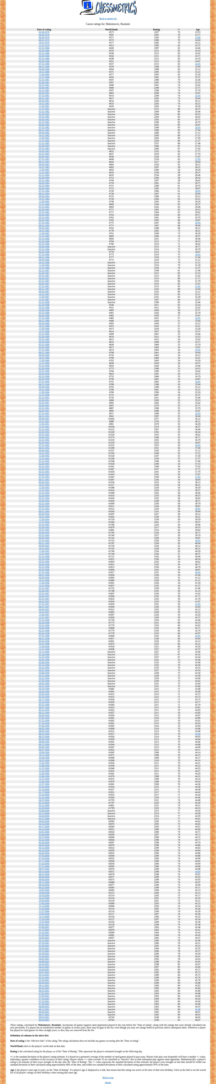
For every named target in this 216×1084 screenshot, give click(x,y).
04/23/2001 (44, 967)
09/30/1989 (44, 355)
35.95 (197, 413)
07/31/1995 (44, 540)
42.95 (197, 636)
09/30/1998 (44, 641)
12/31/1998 (44, 649)
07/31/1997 (44, 604)
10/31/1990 (44, 389)
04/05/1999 (44, 683)
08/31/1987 (44, 289)
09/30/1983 (44, 164)
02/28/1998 (44, 622)
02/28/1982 (44, 114)
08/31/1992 (44, 448)
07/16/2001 (44, 998)
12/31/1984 (44, 204)
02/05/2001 (44, 938)
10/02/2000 (44, 890)
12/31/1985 (44, 236)
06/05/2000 (44, 845)
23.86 (197, 37)
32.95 (197, 318)
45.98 (197, 1009)
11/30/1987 (44, 297)
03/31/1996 (44, 562)
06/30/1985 (44, 220)
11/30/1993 (44, 487)
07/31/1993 (44, 477)
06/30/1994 (44, 506)
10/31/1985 (44, 231)
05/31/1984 (44, 185)
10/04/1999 (44, 752)
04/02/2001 (44, 959)
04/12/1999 (44, 686)
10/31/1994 (44, 517)
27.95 (197, 159)
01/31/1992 (44, 429)
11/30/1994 (44, 519)
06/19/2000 (44, 850)
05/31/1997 (44, 599)
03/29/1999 (44, 681)
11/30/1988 (44, 328)
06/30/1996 (44, 569)
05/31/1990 (44, 376)
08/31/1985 (44, 225)
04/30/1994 (44, 501)
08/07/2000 (44, 869)
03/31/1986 (44, 244)
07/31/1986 (44, 254)
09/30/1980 (44, 69)
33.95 (197, 350)
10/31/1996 (44, 580)
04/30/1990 (44, 374)
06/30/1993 (44, 474)
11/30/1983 (44, 170)
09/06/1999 (44, 742)
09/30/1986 (44, 260)
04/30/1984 (44, 183)
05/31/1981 (44, 90)
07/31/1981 (44, 95)
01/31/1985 (44, 207)
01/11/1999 (44, 652)
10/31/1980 (44, 72)
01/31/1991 (44, 397)
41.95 (197, 604)
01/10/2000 (44, 789)
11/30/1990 (44, 392)
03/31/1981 (44, 85)
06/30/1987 (44, 283)
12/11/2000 (44, 916)
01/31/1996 (44, 556)
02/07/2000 (44, 800)
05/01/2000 (44, 832)
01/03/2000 (44, 787)
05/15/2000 (44, 837)
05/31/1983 (44, 154)
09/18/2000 (44, 885)
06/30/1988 (44, 315)
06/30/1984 (44, 188)
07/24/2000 (44, 863)
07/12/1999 (44, 720)
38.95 (197, 509)
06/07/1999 (44, 707)
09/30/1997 (44, 609)
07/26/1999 (44, 726)
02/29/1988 (44, 305)
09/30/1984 (44, 196)
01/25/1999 (44, 657)
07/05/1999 (44, 718)
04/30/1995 (44, 532)
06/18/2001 (44, 988)
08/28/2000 (44, 877)
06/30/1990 (44, 379)
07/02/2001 (44, 993)
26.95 (197, 127)
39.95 (197, 540)
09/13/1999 (44, 744)
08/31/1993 (44, 479)
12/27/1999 (44, 784)
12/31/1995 (44, 554)
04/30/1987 (44, 278)
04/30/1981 (44, 88)
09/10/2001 (44, 1020)
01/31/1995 (44, 524)
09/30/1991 (44, 419)
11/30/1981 (44, 106)
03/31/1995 (44, 530)
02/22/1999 (44, 667)
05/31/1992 (44, 440)
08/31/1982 (44, 130)
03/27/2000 (44, 818)
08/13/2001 (44, 1009)
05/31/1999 (44, 705)
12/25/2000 (44, 922)
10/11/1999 (44, 755)
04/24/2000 (44, 829)
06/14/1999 (44, 710)
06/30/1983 (44, 156)
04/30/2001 (44, 969)
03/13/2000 (44, 813)
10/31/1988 (44, 326)
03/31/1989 (44, 339)
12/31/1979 (44, 45)
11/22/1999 (44, 771)
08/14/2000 (44, 871)
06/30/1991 (44, 411)
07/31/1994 (44, 509)
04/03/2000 (44, 821)
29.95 (197, 223)
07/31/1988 (44, 318)
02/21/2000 (44, 805)
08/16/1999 (44, 734)
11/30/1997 (44, 615)
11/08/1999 (44, 765)
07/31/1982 (44, 127)
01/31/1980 (44, 48)
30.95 (197, 254)
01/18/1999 (44, 654)
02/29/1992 (44, 432)
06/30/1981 (44, 93)
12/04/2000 (44, 914)
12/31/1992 (44, 458)
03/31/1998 (44, 625)
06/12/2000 (44, 848)
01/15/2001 (44, 930)
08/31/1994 (44, 511)
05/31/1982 (44, 122)
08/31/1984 (44, 193)
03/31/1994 (44, 498)
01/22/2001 (44, 932)
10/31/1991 (44, 421)
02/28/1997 (44, 591)
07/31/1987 (44, 286)
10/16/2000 (44, 895)
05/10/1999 (44, 697)
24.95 (197, 64)
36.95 (197, 445)
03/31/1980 (44, 53)
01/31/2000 (44, 797)
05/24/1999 (44, 702)
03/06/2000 (44, 810)
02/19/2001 (44, 943)
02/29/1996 (44, 559)
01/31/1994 (44, 493)
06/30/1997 (44, 601)
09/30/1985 (44, 228)
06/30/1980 (44, 61)
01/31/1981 (44, 80)
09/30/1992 (44, 450)
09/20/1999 (44, 747)
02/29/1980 (44, 50)
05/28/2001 (44, 980)
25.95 (197, 95)
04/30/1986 (44, 246)
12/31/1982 (44, 140)
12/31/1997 (44, 617)
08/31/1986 (44, 257)
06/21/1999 (44, 712)
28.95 (197, 191)
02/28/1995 (44, 527)
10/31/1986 (44, 262)
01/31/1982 (44, 111)
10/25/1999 (44, 760)
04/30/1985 (44, 215)
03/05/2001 (44, 948)
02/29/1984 (44, 178)
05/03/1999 (44, 694)
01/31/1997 (44, 588)
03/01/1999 (44, 670)
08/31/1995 (44, 543)
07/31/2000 (44, 866)
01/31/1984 (44, 175)
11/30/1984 (44, 201)
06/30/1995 (44, 538)
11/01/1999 (44, 763)
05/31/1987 (44, 281)
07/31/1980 (44, 64)
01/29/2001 (44, 935)
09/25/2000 (44, 887)
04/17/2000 (44, 826)
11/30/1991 (44, 424)
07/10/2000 (44, 858)
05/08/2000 (44, 834)
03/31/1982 (44, 117)
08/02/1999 (44, 728)
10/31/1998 (44, 644)
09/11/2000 (44, 882)
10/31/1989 (44, 358)
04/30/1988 (44, 310)
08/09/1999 (44, 731)
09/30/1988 (44, 323)
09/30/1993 (44, 482)
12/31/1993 (44, 490)
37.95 (197, 477)
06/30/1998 (44, 633)
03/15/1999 (44, 675)
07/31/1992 (44, 445)
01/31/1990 (44, 366)
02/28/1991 (44, 400)
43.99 (197, 734)
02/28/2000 (44, 808)
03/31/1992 (44, 434)
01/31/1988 (44, 302)
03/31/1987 (44, 276)
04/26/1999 (44, 691)
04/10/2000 (44, 824)
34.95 (197, 381)
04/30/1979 (44, 35)
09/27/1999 (44, 750)
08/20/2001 (44, 1012)
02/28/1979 (44, 32)
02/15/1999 (44, 665)
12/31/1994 (44, 522)
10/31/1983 (44, 167)
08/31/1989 (44, 352)
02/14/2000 (44, 803)
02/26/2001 (44, 946)
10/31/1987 (44, 294)
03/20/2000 (44, 816)
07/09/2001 (44, 996)
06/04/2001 (44, 983)
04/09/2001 (44, 961)
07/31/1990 (44, 381)
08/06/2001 (44, 1006)
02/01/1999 (44, 660)
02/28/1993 (44, 464)
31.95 (197, 286)
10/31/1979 (44, 42)
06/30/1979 (44, 37)
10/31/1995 (44, 548)
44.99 (197, 871)
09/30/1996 (44, 577)
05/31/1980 (44, 58)
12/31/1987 (44, 299)
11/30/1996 (44, 583)
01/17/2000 (44, 792)
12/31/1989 (44, 363)
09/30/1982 (44, 133)
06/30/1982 (44, 125)
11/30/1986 (44, 265)
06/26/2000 (44, 853)
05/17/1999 (44, 699)
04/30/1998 (44, 628)
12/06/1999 (44, 776)
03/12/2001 (44, 951)
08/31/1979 (44, 40)
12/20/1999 (44, 781)
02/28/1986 (44, 241)
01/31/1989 (44, 334)
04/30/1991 (44, 405)
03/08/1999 (44, 673)
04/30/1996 (44, 564)
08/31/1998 (44, 638)
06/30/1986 (44, 252)
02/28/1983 (44, 146)
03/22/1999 (44, 678)
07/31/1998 (44, 636)
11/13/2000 (44, 906)
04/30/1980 (44, 56)
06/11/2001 (44, 985)
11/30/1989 (44, 360)
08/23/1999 (44, 736)
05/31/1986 (44, 249)
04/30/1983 (44, 151)
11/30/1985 (44, 233)
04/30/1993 (44, 469)
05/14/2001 (44, 975)
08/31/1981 (44, 98)
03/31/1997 (44, 593)
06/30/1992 (44, 442)
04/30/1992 (44, 437)
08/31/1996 (44, 575)
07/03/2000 (44, 855)
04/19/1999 (44, 689)
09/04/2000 (44, 879)
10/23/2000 (44, 898)
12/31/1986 (44, 268)
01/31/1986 (44, 238)
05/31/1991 (44, 408)
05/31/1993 (44, 471)
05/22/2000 (44, 840)
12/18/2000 (44, 919)
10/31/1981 (44, 103)
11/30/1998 (44, 646)
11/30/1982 (44, 138)
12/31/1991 (44, 426)
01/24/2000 (44, 795)
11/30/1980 (44, 74)
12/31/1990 (44, 395)
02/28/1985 (44, 209)
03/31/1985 (44, 212)
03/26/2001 (44, 956)
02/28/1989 (44, 336)
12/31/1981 (44, 109)
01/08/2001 (44, 927)
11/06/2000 (44, 903)
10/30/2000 (44, 901)
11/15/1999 (44, 768)
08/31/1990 (44, 384)
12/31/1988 (44, 331)
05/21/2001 (44, 977)
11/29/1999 (44, 773)
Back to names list (108, 18)
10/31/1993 (44, 485)
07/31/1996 (44, 572)
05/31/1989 (44, 344)
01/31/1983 (44, 143)
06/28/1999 (44, 715)
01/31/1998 (44, 620)
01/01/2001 (44, 924)
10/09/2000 (44, 893)
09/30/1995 (44, 546)
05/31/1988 (44, 313)
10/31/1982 (44, 135)
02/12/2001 (44, 940)
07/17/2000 (44, 861)
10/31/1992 (44, 453)
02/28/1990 (44, 368)
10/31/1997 (44, 612)
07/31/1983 (44, 159)
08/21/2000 (44, 874)
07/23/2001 (44, 1001)
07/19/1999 (44, 723)
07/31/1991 (44, 413)
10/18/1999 (44, 758)
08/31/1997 (44, 607)
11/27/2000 (44, 911)
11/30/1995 (44, 551)
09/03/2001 (44, 1017)
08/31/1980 (44, 66)
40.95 (197, 572)
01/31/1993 (44, 461)
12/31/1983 (44, 172)
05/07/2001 (44, 972)
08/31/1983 (44, 162)
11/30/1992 (44, 456)
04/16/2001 (44, 964)
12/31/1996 (44, 585)
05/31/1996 (44, 567)
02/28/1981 (44, 82)
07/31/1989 (44, 350)
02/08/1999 (44, 662)
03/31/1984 (44, 180)
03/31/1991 (44, 403)
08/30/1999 (44, 739)
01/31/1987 (44, 270)
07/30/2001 (44, 1004)
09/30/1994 (44, 514)
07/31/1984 (44, 191)
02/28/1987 (44, 273)
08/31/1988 (44, 321)
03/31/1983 (44, 148)
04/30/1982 (44, 119)
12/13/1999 (44, 779)
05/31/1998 (44, 630)
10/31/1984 (44, 199)
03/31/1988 (44, 307)
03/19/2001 (44, 953)
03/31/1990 (44, 371)
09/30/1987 (44, 291)
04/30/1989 (44, 342)
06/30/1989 (44, 347)
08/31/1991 (44, 416)
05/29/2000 (44, 842)
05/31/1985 (44, 217)
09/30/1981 (44, 101)
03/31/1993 (44, 466)
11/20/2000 (44, 908)
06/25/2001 (44, 991)
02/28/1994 (44, 495)
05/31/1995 (44, 535)
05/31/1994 (44, 503)
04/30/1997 (44, 596)
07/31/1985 (44, 223)
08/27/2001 (44, 1014)
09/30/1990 (44, 387)
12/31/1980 (44, 77)
